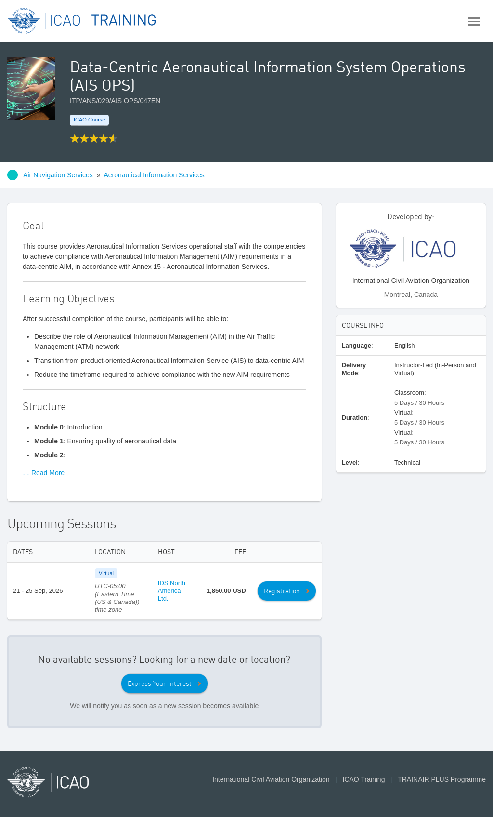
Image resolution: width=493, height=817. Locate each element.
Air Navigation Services (58, 175)
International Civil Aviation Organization (270, 779)
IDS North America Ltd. (171, 591)
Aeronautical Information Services (154, 175)
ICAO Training (364, 779)
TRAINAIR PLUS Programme (442, 779)
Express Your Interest (160, 683)
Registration (282, 591)
